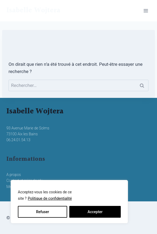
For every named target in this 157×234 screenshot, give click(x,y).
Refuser (42, 212)
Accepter (94, 212)
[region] (69, 201)
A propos (13, 174)
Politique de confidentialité (50, 198)
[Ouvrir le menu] (146, 10)
